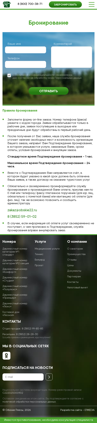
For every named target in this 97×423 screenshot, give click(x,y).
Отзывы (72, 259)
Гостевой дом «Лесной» (10, 313)
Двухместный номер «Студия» (14, 279)
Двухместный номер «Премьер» (14, 296)
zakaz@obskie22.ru (22, 210)
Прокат (39, 265)
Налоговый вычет (77, 287)
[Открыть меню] (92, 4)
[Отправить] (49, 376)
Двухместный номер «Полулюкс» (14, 287)
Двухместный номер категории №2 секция (15, 262)
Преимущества (76, 254)
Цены (70, 265)
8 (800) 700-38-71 (30, 3)
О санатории (75, 248)
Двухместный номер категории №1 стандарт (14, 251)
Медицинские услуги (47, 248)
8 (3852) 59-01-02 (22, 217)
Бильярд (40, 259)
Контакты (73, 281)
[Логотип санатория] (6, 4)
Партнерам (74, 276)
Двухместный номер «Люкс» (14, 305)
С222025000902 (12, 392)
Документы (74, 270)
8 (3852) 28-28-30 (27, 334)
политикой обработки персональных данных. (29, 401)
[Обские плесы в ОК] (6, 356)
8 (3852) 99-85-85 (32, 328)
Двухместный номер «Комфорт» (14, 270)
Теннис (39, 254)
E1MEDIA (90, 410)
